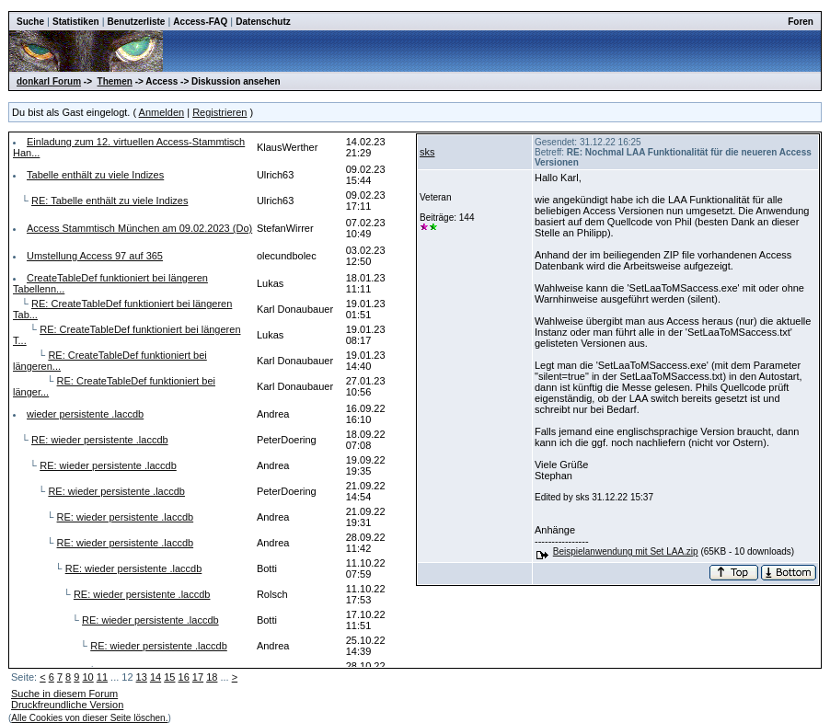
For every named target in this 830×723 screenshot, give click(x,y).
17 (197, 677)
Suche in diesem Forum (64, 693)
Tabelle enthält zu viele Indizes (95, 174)
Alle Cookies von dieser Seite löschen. (89, 718)
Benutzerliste (137, 22)
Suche (30, 22)
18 (211, 677)
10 (87, 677)
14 (155, 677)
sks (427, 151)
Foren (800, 22)
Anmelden (162, 112)
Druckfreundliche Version (67, 704)
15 (169, 677)
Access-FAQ (200, 22)
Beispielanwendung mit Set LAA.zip (625, 551)
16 (184, 677)
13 (141, 677)
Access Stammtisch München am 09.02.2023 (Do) (139, 228)
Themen (115, 81)
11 (102, 677)
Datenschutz (263, 22)
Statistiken (75, 22)
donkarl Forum (49, 81)
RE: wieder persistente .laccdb (99, 439)
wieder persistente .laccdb (85, 413)
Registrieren (219, 112)
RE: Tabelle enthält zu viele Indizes (109, 200)
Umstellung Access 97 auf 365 (95, 255)
